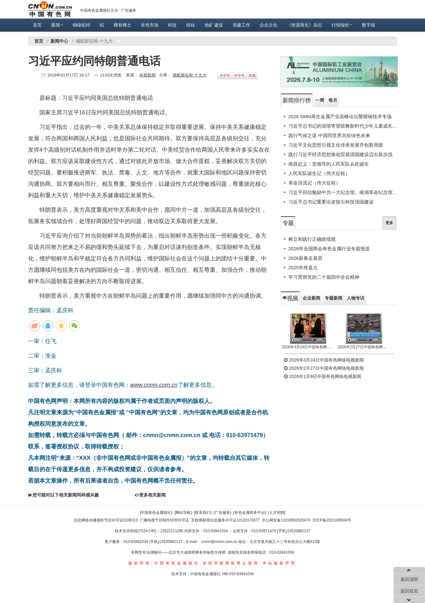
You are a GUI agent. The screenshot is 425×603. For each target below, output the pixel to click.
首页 (37, 24)
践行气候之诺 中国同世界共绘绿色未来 (329, 135)
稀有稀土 (122, 24)
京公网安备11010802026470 (286, 520)
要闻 (57, 24)
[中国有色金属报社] (156, 512)
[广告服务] (222, 512)
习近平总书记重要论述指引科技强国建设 (331, 201)
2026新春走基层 (305, 258)
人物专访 (355, 298)
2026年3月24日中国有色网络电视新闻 (308, 347)
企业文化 (268, 24)
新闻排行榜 (296, 100)
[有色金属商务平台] (249, 512)
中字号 (239, 75)
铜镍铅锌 (81, 24)
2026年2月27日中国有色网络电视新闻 (364, 347)
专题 (288, 223)
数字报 (368, 24)
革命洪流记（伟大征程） (314, 183)
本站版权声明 (280, 563)
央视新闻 (147, 75)
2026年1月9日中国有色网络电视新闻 (323, 376)
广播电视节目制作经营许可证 (164, 520)
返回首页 (409, 591)
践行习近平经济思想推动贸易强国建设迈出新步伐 (340, 154)
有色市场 (149, 24)
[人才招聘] (276, 512)
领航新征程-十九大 (190, 75)
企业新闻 (311, 298)
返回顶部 (409, 579)
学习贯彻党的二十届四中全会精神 (323, 277)
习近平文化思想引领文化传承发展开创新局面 (335, 145)
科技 (172, 24)
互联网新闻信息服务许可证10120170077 (225, 520)
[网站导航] (183, 512)
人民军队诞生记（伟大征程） (319, 173)
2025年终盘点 (303, 267)
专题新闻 (333, 298)
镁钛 (190, 24)
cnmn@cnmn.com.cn (220, 541)
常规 (252, 75)
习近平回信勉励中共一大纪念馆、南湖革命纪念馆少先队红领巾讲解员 (342, 192)
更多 (389, 223)
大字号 (225, 75)
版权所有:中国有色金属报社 (163, 563)
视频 (290, 298)
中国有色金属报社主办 (99, 10)
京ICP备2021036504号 (331, 520)
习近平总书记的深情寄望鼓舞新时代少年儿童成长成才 (342, 126)
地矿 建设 (213, 24)
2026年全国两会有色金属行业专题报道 (329, 248)
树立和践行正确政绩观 (312, 239)
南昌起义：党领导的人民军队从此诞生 (328, 164)
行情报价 (342, 24)
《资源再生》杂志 (304, 24)
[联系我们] (202, 512)
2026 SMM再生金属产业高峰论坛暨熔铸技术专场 (340, 116)
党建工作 (241, 24)
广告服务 (128, 10)
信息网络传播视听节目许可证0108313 (106, 520)
